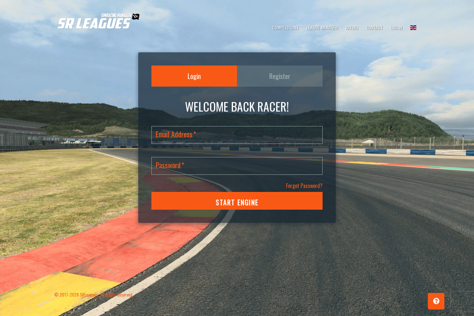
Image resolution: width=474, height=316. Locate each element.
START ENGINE (237, 202)
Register (279, 76)
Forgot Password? (304, 186)
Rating (352, 27)
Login (194, 76)
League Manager (322, 27)
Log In (396, 27)
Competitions (285, 27)
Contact (374, 27)
